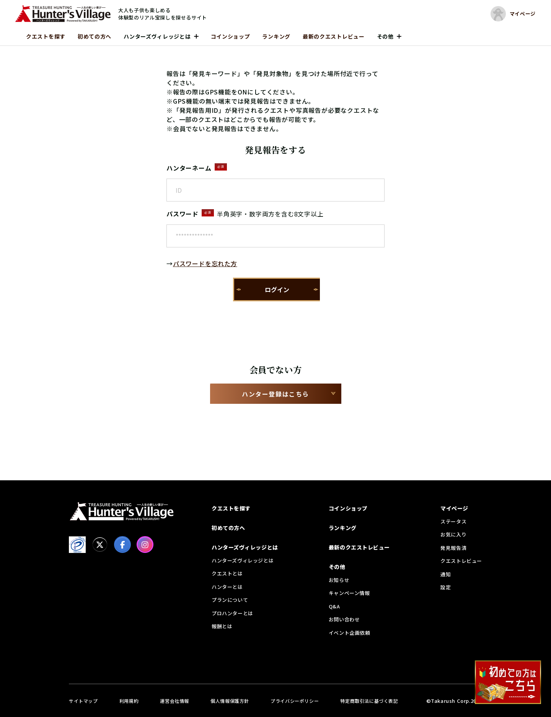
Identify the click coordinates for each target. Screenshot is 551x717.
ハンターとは (227, 586)
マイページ (454, 508)
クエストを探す (45, 36)
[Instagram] (145, 544)
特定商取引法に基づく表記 (369, 700)
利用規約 (129, 700)
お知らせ (339, 580)
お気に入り (453, 534)
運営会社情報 (174, 700)
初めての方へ (94, 36)
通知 (445, 574)
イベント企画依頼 (349, 632)
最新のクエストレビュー (334, 36)
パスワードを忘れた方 (205, 263)
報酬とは (222, 626)
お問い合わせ (344, 619)
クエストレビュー (461, 560)
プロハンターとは (232, 613)
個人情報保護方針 (229, 700)
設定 (445, 587)
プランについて (230, 599)
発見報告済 (453, 547)
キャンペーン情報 (349, 593)
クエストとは (227, 573)
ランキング (276, 36)
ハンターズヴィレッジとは (157, 36)
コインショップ (230, 36)
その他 (385, 36)
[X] (99, 544)
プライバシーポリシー (295, 700)
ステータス (453, 521)
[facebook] (122, 544)
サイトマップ (83, 700)
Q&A (334, 606)
